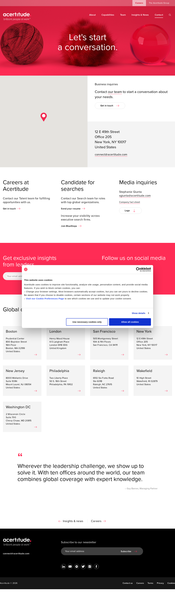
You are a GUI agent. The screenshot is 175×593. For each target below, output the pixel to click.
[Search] (170, 15)
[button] (44, 117)
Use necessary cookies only (87, 322)
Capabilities (108, 14)
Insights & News (140, 14)
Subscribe (126, 551)
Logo (127, 215)
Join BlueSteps (69, 231)
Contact (159, 14)
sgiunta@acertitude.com (135, 200)
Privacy (160, 583)
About (92, 14)
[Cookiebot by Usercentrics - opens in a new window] (138, 269)
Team (123, 14)
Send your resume (70, 213)
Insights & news (73, 526)
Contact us (128, 583)
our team (115, 92)
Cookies (171, 583)
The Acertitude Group (159, 3)
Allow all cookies (130, 322)
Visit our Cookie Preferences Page (45, 298)
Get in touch (106, 105)
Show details (138, 313)
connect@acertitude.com (111, 154)
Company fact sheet (129, 207)
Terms (150, 583)
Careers (139, 3)
